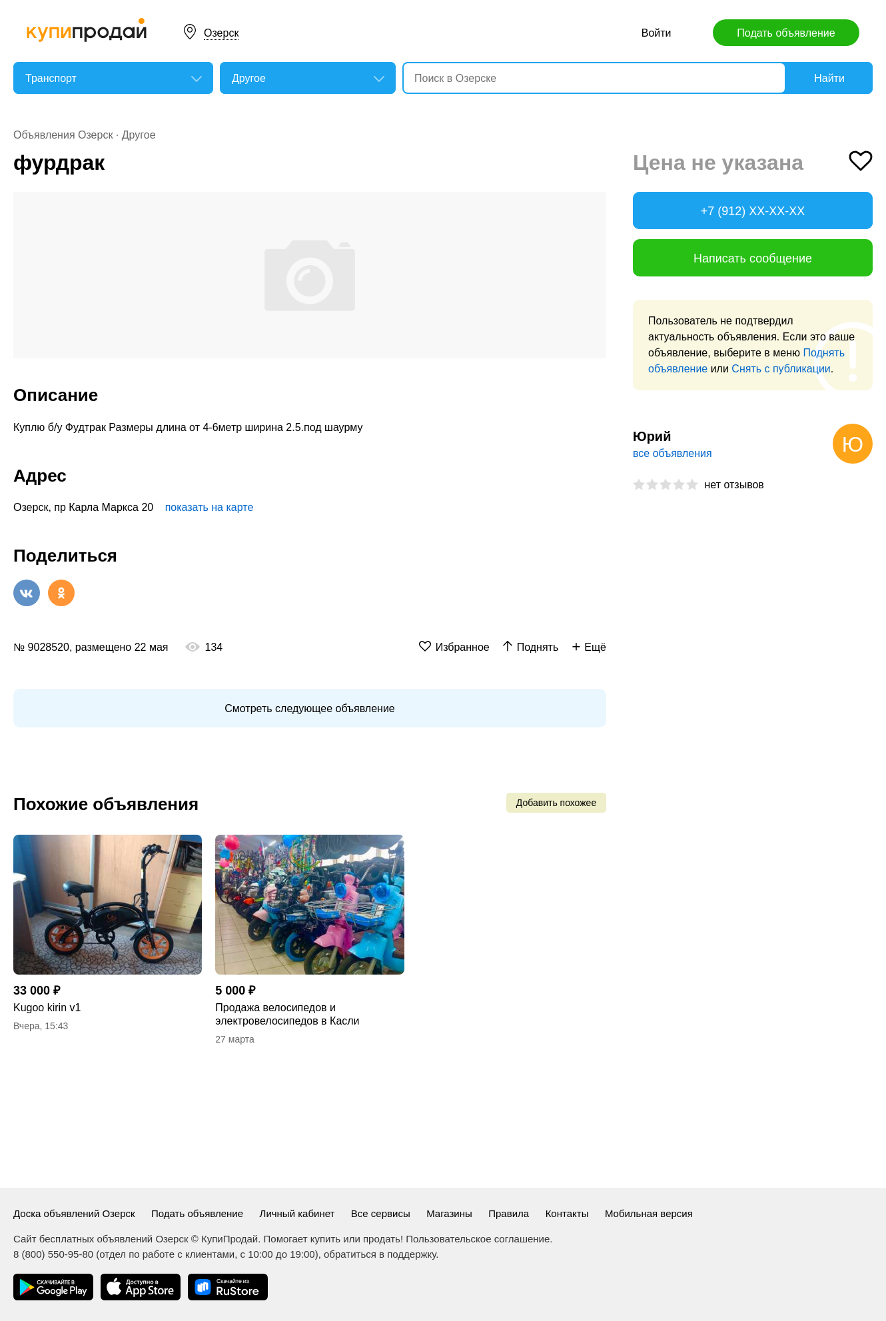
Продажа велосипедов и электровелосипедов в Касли (287, 1014)
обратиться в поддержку (380, 1254)
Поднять (538, 647)
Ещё (595, 647)
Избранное (463, 647)
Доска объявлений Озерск (74, 1213)
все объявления (672, 453)
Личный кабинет (297, 1213)
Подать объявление (786, 33)
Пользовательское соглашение (478, 1238)
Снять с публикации (780, 368)
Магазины (449, 1213)
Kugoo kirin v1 (47, 1007)
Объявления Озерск (63, 135)
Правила (508, 1213)
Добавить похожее (556, 802)
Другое (139, 135)
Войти (656, 33)
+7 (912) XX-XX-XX (753, 211)
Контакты (567, 1213)
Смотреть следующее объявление (309, 708)
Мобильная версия (649, 1213)
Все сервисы (380, 1213)
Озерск (221, 33)
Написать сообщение (752, 258)
